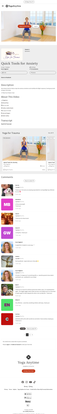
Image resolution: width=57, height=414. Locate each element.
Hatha (4, 108)
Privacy (6, 389)
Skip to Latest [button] (29, 180)
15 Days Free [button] (29, 2)
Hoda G (17, 256)
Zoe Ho (17, 185)
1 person (17, 201)
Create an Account (16, 344)
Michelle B (18, 199)
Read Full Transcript (6, 124)
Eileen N (17, 300)
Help (26, 386)
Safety (7, 115)
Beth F (17, 285)
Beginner (5, 100)
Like (4, 72)
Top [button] (22, 328)
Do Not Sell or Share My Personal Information (41, 389)
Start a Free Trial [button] (24, 26)
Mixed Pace (5, 103)
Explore (15, 389)
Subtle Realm (9, 108)
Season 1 (27, 49)
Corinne (17, 314)
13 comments (34, 69)
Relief (3, 115)
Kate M (17, 213)
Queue (33, 72)
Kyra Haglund (4, 69)
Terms (10, 389)
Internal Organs (6, 113)
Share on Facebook (6, 77)
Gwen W (17, 228)
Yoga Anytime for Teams (23, 389)
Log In (8, 344)
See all (50, 133)
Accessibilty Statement (28, 411)
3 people (17, 187)
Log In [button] (36, 26)
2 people (17, 258)
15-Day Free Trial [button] (29, 371)
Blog (31, 386)
